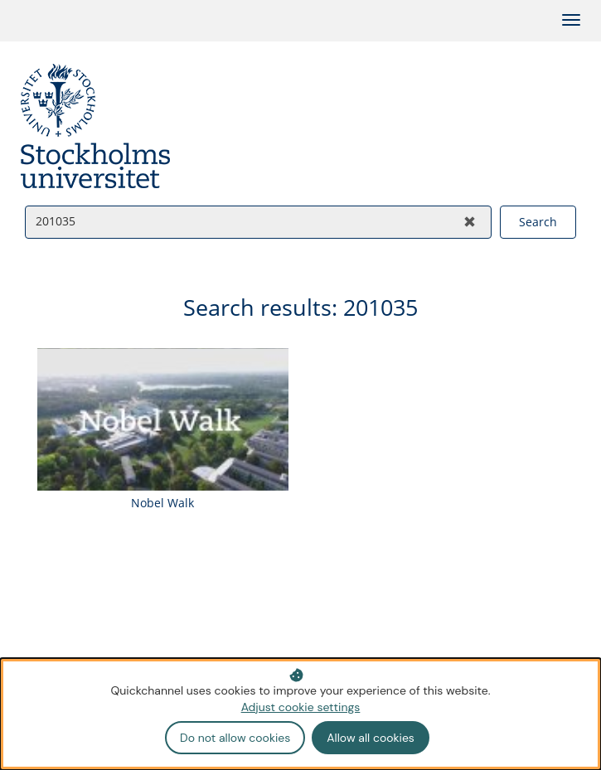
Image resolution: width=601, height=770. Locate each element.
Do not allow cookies (235, 737)
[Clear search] (469, 222)
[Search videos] (237, 221)
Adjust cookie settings (301, 707)
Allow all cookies (370, 737)
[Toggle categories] (571, 20)
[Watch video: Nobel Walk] (162, 432)
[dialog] (300, 714)
